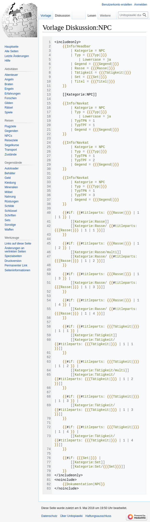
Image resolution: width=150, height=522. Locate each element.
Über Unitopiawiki (71, 516)
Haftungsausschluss (98, 516)
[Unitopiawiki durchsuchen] (133, 15)
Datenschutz (49, 516)
